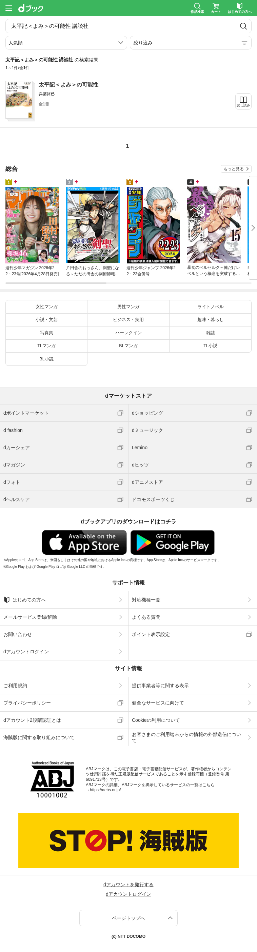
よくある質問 (146, 617)
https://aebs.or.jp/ (105, 790)
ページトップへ (128, 918)
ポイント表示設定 (151, 634)
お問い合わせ (17, 634)
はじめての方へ (24, 599)
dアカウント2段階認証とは (32, 720)
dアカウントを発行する (128, 884)
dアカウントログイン (26, 651)
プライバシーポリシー (27, 703)
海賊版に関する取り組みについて (39, 737)
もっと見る (233, 168)
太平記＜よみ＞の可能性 (68, 84)
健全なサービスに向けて (158, 703)
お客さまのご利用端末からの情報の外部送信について (186, 737)
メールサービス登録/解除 (30, 617)
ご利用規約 (15, 685)
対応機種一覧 (146, 599)
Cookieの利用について (156, 720)
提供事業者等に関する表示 (160, 685)
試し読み (243, 105)
